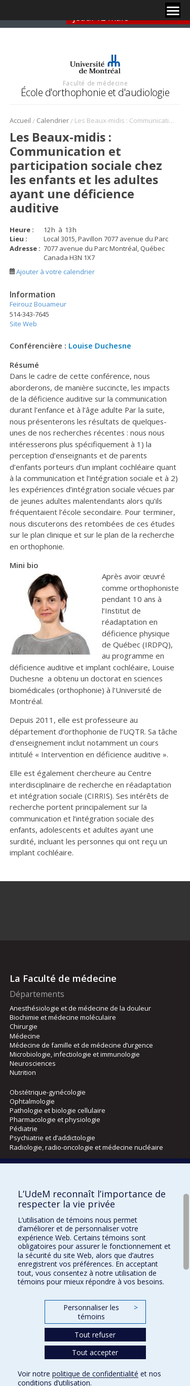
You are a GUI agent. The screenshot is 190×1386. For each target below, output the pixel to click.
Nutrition (23, 1072)
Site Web (23, 323)
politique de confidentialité (95, 1373)
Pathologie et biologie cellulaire (57, 1110)
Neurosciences (33, 1063)
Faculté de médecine (95, 83)
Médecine (25, 1036)
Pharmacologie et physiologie (55, 1119)
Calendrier (52, 120)
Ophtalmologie (32, 1101)
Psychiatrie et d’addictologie (52, 1137)
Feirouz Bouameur (38, 304)
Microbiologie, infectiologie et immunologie (75, 1054)
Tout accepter (95, 1352)
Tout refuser (95, 1334)
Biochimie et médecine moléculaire (63, 1017)
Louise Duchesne (99, 345)
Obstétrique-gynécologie (48, 1092)
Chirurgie (23, 1026)
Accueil (20, 120)
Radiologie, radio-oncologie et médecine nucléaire (86, 1147)
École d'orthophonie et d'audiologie (95, 92)
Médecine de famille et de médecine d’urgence (81, 1045)
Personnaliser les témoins (100, 1312)
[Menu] (172, 10)
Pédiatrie (23, 1128)
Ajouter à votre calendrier (52, 271)
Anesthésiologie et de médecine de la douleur (80, 1008)
